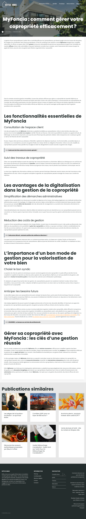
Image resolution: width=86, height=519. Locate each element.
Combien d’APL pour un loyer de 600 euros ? (41, 415)
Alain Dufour (8, 31)
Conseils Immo (56, 474)
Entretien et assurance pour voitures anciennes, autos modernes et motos (77, 484)
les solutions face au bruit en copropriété (44, 317)
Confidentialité (37, 476)
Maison (79, 3)
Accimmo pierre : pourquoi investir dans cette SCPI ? (70, 415)
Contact (36, 480)
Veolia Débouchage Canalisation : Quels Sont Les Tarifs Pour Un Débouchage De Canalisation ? (42, 449)
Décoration (70, 3)
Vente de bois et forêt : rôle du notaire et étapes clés (71, 429)
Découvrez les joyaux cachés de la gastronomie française (78, 506)
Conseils (32, 12)
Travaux (62, 3)
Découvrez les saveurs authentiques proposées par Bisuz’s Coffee (13, 447)
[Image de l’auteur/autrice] (3, 32)
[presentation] (14, 401)
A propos (36, 482)
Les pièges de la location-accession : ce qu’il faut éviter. (13, 415)
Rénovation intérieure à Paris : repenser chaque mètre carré (78, 492)
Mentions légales (38, 478)
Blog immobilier (25, 12)
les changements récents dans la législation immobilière (61, 315)
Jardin (54, 3)
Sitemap (36, 474)
